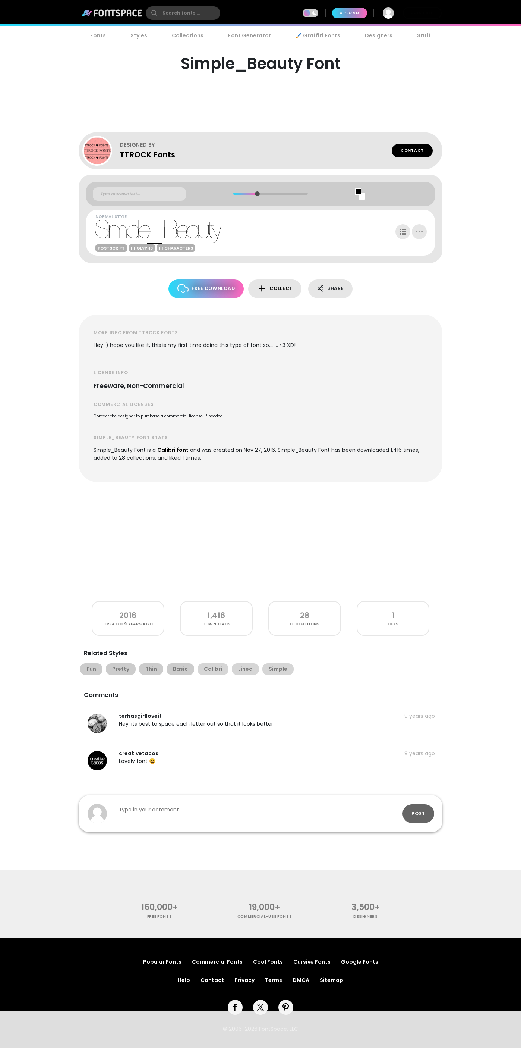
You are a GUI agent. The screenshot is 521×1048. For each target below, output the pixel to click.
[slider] (257, 193)
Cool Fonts (268, 962)
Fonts (98, 35)
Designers (378, 35)
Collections (187, 35)
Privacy (244, 980)
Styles (138, 35)
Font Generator (249, 35)
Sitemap (331, 980)
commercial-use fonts (264, 916)
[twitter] (260, 1007)
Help (184, 980)
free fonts (159, 916)
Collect (275, 288)
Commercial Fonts (217, 962)
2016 (127, 615)
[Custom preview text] (139, 194)
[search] (183, 13)
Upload (349, 13)
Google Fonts (359, 962)
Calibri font (173, 450)
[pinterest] (285, 1007)
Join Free (422, 13)
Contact (412, 150)
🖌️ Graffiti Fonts (318, 35)
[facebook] (235, 1007)
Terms (273, 980)
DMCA (301, 980)
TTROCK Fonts (147, 154)
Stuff (424, 35)
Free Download (206, 288)
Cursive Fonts (312, 962)
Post (418, 813)
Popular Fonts (162, 962)
